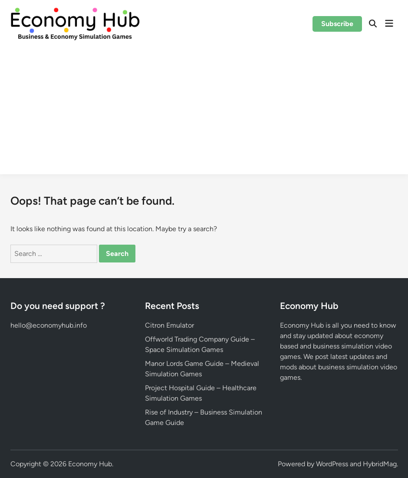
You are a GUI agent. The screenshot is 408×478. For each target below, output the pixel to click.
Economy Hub (90, 464)
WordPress (332, 464)
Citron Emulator (169, 325)
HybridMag (380, 464)
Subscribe (337, 24)
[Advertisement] (204, 113)
